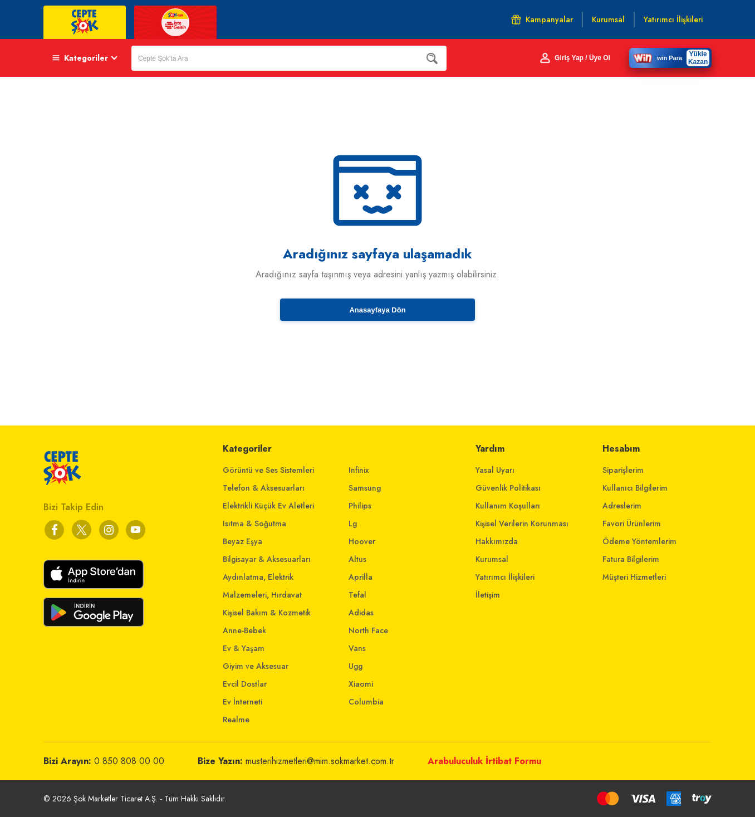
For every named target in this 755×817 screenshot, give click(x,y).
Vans (357, 648)
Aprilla (360, 577)
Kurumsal (491, 559)
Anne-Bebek (244, 630)
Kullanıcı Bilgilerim (635, 487)
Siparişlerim (623, 470)
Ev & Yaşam (243, 648)
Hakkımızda (496, 541)
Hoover (362, 541)
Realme (236, 719)
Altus (357, 559)
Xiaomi (361, 683)
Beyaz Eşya (242, 541)
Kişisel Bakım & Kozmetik (267, 612)
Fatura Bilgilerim (630, 559)
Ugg (355, 666)
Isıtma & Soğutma (254, 523)
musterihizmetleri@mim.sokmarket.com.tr (320, 761)
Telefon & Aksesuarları (264, 487)
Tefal (357, 594)
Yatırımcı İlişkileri (505, 577)
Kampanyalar (542, 19)
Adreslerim (621, 505)
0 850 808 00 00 (129, 761)
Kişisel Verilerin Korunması (521, 523)
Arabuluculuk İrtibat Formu (484, 761)
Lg (353, 523)
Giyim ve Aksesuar (255, 666)
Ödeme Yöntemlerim (639, 541)
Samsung (365, 487)
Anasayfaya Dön (377, 310)
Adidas (361, 612)
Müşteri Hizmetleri (634, 577)
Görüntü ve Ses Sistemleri (268, 470)
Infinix (359, 470)
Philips (360, 505)
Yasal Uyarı (494, 470)
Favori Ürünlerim (631, 523)
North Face (368, 630)
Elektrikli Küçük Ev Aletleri (268, 505)
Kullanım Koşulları (507, 505)
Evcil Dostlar (245, 683)
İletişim (487, 594)
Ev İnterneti (242, 701)
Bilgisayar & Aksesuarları (267, 559)
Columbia (366, 701)
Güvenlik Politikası (508, 487)
